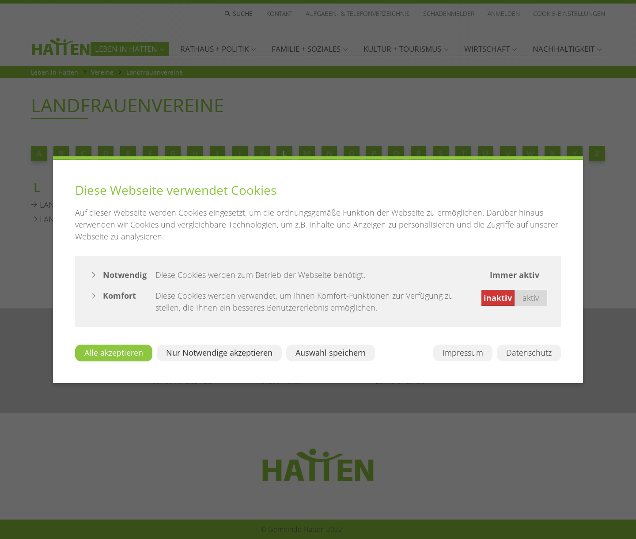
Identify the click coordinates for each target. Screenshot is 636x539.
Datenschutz (529, 352)
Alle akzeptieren (113, 352)
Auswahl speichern (330, 352)
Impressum (463, 352)
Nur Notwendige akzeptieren (219, 352)
